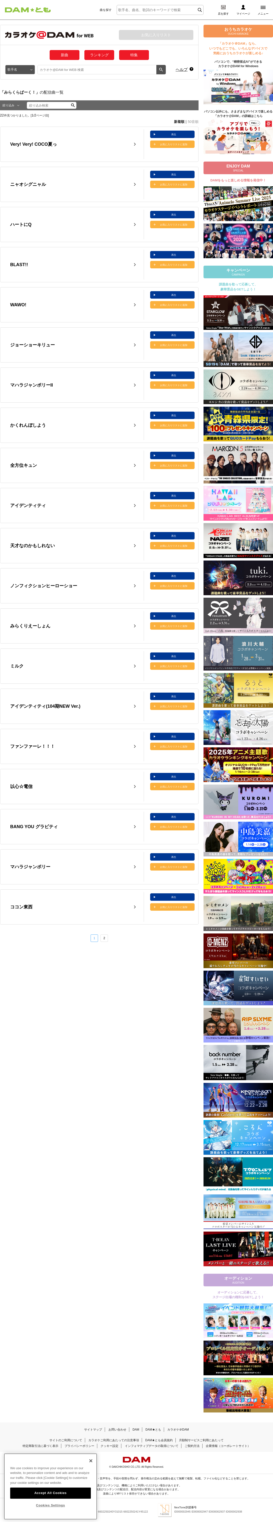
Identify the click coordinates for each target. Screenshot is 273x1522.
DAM (136, 1429)
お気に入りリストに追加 (173, 144)
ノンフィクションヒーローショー (43, 585)
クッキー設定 (109, 1446)
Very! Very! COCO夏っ (33, 144)
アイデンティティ (28, 505)
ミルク (17, 666)
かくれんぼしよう (28, 425)
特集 (134, 55)
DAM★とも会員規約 (159, 1440)
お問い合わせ (117, 1429)
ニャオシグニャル (28, 184)
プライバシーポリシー (79, 1446)
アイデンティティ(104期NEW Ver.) (45, 706)
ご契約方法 (192, 1446)
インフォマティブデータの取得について (151, 1446)
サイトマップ (93, 1429)
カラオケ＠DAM (178, 1429)
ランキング (99, 55)
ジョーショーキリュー (32, 344)
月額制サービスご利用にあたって (201, 1440)
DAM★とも (153, 1429)
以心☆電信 (21, 786)
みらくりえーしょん (30, 625)
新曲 (64, 55)
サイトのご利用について (65, 1440)
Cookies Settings (50, 1505)
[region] (50, 1486)
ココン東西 (21, 906)
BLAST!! (19, 264)
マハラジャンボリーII (31, 385)
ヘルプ (182, 69)
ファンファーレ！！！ (32, 746)
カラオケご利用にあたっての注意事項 (113, 1440)
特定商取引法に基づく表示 (40, 1446)
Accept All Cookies (50, 1493)
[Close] (90, 1460)
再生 (173, 134)
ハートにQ (21, 224)
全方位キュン (23, 465)
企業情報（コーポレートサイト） (228, 1446)
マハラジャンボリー (30, 866)
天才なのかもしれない (32, 545)
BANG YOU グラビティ (34, 826)
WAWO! (18, 304)
